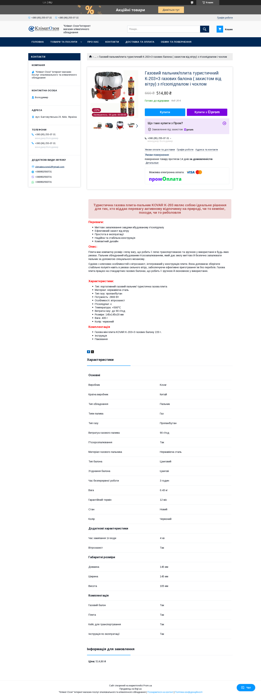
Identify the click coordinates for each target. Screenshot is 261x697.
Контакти (112, 41)
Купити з (206, 112)
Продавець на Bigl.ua (130, 689)
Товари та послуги (63, 41)
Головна (38, 41)
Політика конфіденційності (188, 692)
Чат (246, 687)
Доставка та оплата (139, 41)
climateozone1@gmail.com (49, 166)
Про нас (93, 41)
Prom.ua (147, 685)
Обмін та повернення (176, 41)
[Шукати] (204, 29)
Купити (165, 112)
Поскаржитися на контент (160, 692)
